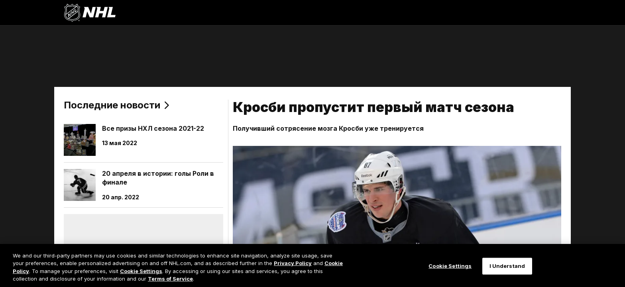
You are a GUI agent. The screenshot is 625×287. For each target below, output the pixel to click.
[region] (312, 265)
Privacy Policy (293, 263)
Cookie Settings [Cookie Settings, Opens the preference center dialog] (450, 266)
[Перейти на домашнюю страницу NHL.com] (90, 12)
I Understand (507, 266)
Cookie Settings (141, 271)
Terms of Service (170, 278)
